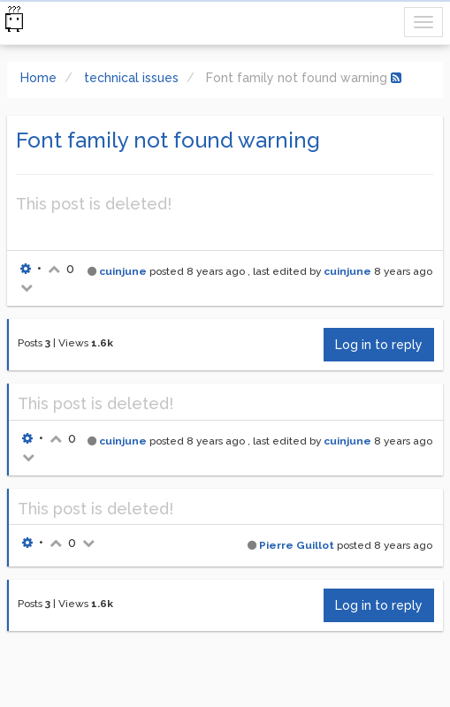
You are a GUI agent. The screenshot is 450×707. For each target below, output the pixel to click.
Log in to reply (379, 345)
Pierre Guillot (296, 545)
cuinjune (123, 271)
